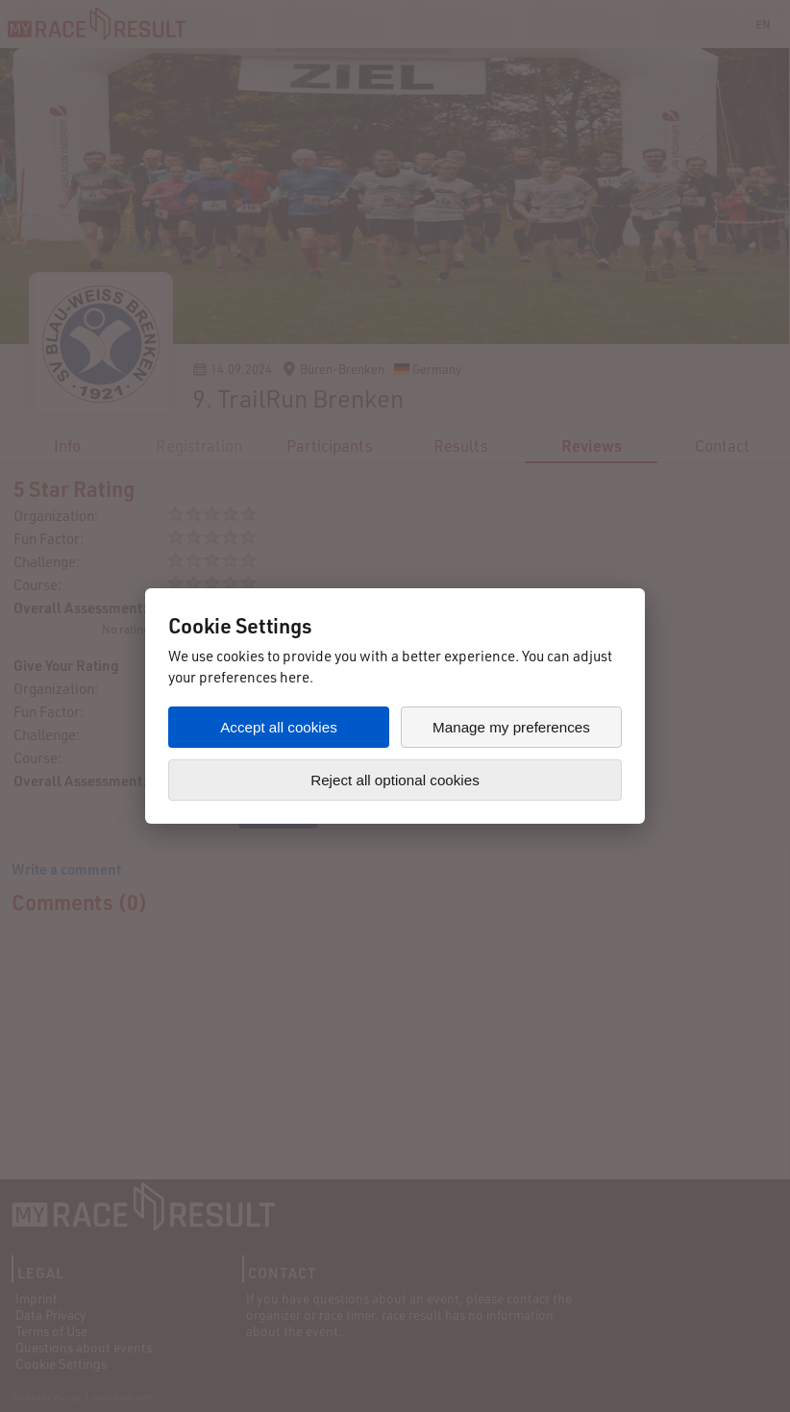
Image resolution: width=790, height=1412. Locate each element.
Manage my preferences (511, 727)
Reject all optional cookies (395, 780)
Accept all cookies (278, 727)
